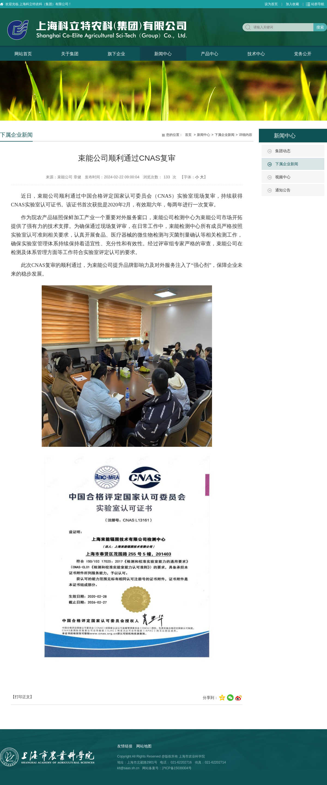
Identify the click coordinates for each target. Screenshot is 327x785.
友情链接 (124, 746)
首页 (188, 135)
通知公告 (282, 190)
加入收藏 (292, 4)
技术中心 (256, 53)
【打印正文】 (22, 697)
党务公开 (302, 53)
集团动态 (282, 151)
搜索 (320, 27)
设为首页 (271, 4)
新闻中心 (163, 53)
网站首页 (23, 53)
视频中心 (282, 177)
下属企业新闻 (286, 164)
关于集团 (69, 53)
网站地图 (144, 746)
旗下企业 (116, 53)
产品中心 (209, 53)
